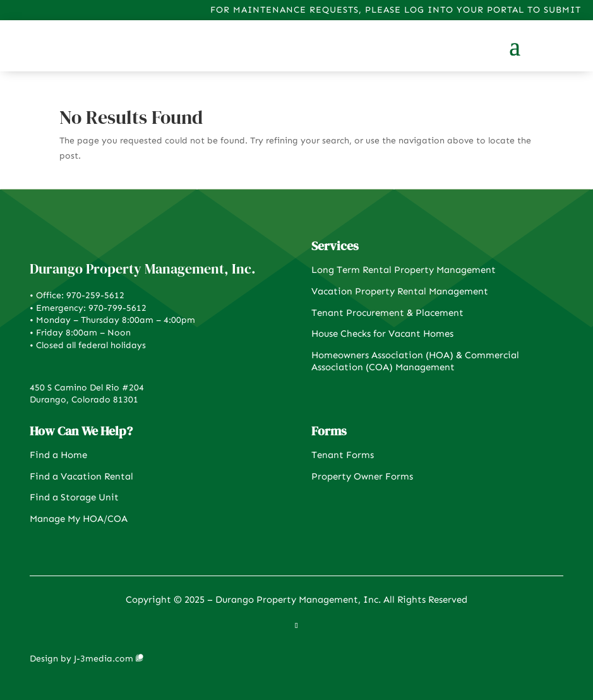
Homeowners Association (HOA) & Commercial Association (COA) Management (415, 361)
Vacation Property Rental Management (399, 291)
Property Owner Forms (362, 476)
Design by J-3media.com (81, 658)
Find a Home (58, 455)
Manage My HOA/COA (79, 518)
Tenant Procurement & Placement (387, 312)
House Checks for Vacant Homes (382, 333)
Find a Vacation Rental (81, 476)
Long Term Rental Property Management (403, 269)
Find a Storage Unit (74, 497)
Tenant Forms (342, 455)
